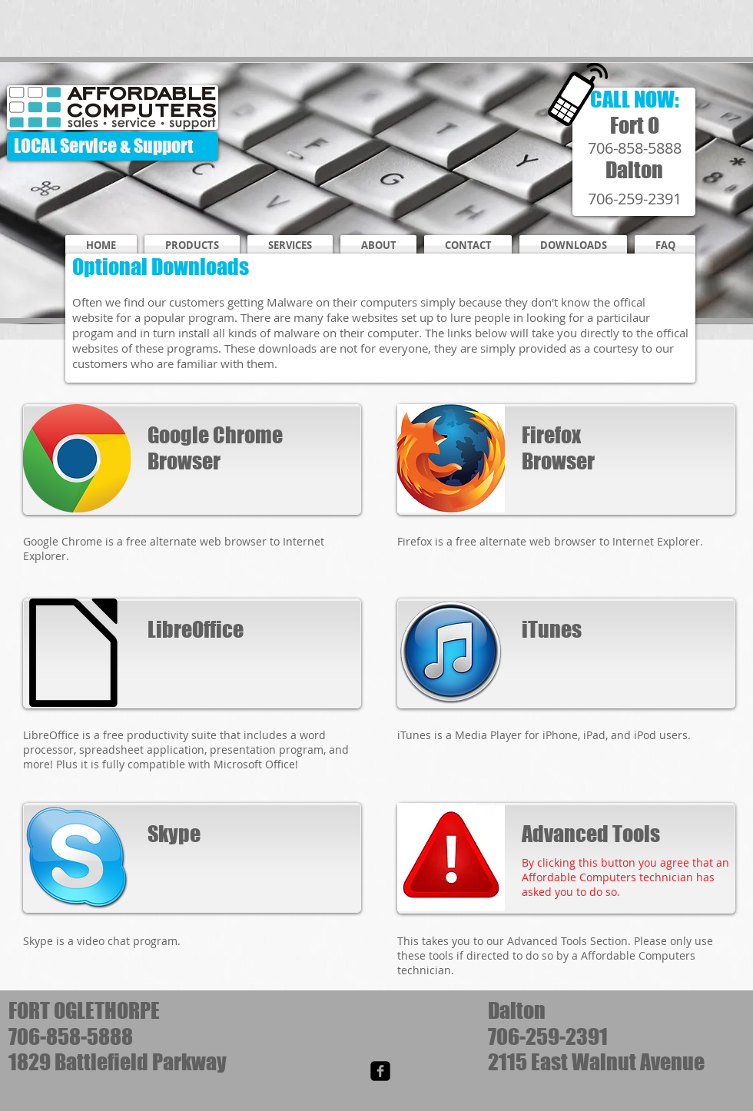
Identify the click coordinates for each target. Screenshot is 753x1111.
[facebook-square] (380, 1071)
